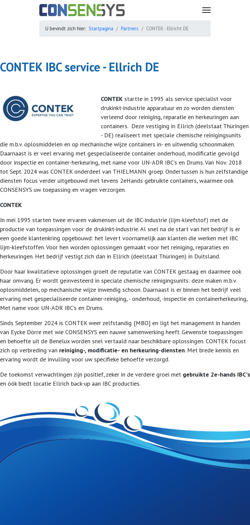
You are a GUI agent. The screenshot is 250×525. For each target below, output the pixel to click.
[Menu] (206, 10)
